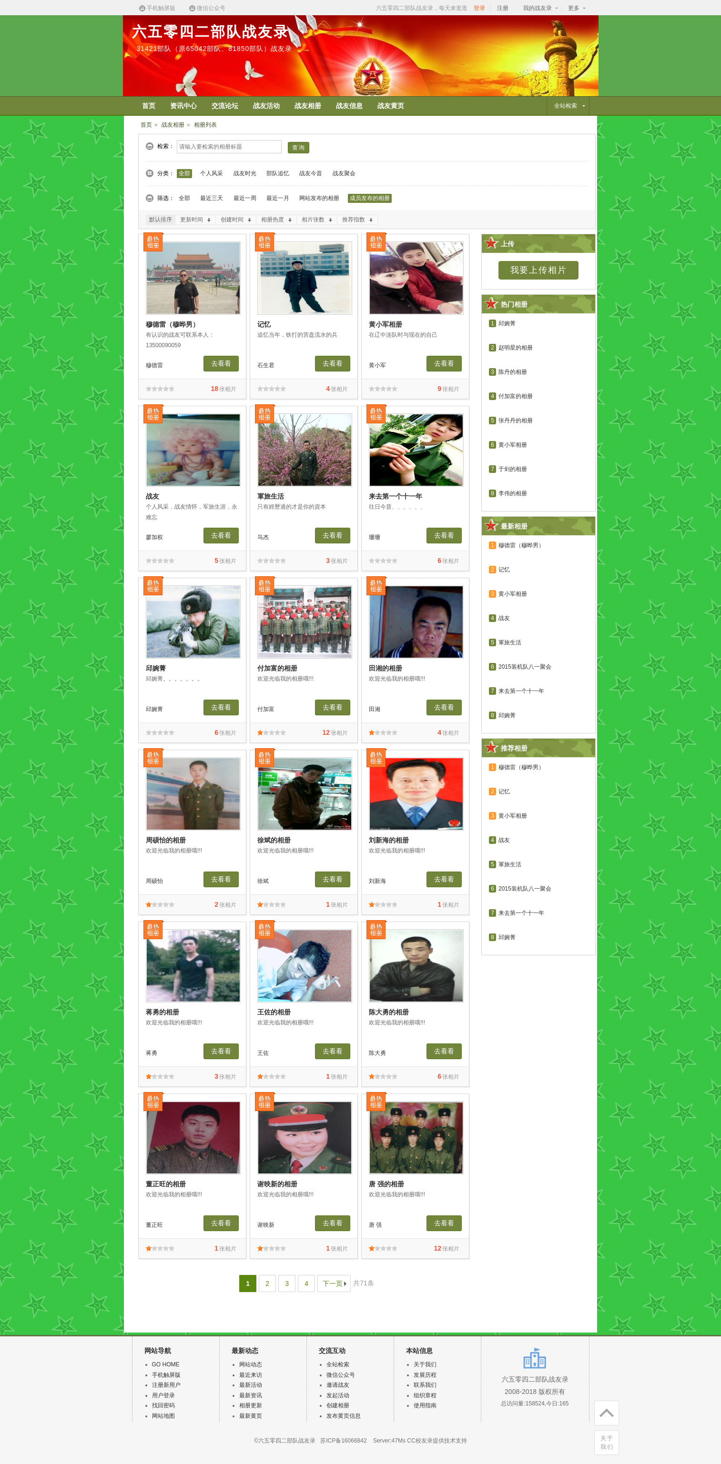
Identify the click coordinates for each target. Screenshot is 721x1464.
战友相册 (173, 124)
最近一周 (245, 198)
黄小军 (377, 365)
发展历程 (425, 1375)
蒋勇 (151, 1053)
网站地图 (163, 1416)
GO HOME (166, 1364)
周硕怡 (154, 881)
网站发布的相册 (319, 198)
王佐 (263, 1053)
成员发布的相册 (370, 198)
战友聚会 (344, 173)
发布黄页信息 (343, 1416)
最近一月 (277, 198)
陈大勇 (377, 1053)
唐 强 (375, 1225)
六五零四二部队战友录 (210, 32)
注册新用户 (166, 1385)
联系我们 (425, 1385)
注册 (502, 8)
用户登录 (163, 1395)
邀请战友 (337, 1385)
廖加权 (154, 537)
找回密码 (163, 1405)
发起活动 (337, 1395)
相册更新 (250, 1405)
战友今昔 (310, 173)
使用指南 (425, 1405)
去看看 (221, 363)
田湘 (374, 709)
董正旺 (154, 1225)
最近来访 (250, 1375)
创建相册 (337, 1405)
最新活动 (250, 1385)
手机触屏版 (156, 8)
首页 (146, 124)
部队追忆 (277, 173)
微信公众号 (206, 8)
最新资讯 (250, 1395)
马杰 (263, 537)
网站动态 (250, 1364)
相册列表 (205, 124)
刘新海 (377, 881)
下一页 (333, 1283)
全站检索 (337, 1364)
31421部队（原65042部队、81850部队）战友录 (215, 48)
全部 (184, 173)
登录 (479, 8)
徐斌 (263, 881)
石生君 (265, 365)
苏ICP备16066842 (343, 1440)
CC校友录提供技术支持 (437, 1440)
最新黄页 (250, 1416)
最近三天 (211, 198)
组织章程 (425, 1395)
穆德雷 (154, 365)
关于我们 (607, 1442)
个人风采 (211, 173)
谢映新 (265, 1225)
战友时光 (245, 173)
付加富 (265, 709)
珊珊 (374, 537)
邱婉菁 (154, 709)
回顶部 (604, 1411)
